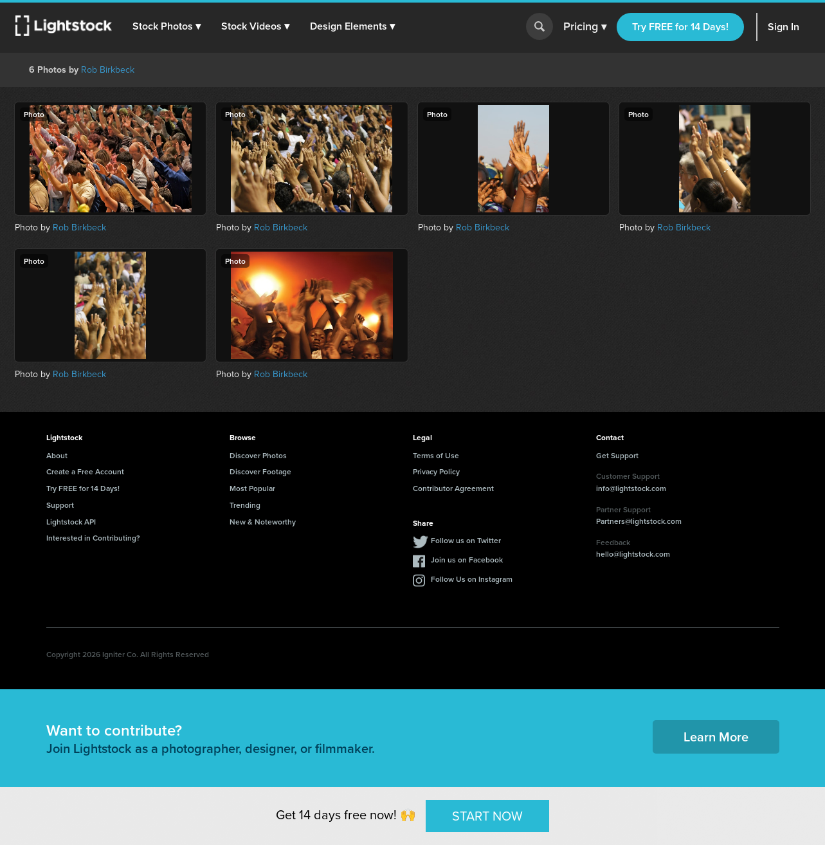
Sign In (783, 26)
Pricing (584, 27)
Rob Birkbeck (107, 69)
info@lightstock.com (631, 488)
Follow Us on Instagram (471, 578)
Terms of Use (436, 455)
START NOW (487, 815)
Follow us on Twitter (466, 540)
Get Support (617, 455)
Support (60, 504)
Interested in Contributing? (93, 537)
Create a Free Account (85, 471)
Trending (245, 504)
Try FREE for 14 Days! (680, 26)
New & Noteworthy (263, 521)
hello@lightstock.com (633, 553)
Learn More (716, 736)
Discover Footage (260, 471)
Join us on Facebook (467, 559)
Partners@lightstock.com (639, 520)
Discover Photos (258, 455)
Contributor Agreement (453, 488)
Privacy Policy (436, 471)
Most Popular (252, 488)
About (57, 455)
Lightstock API (71, 521)
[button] (166, 26)
